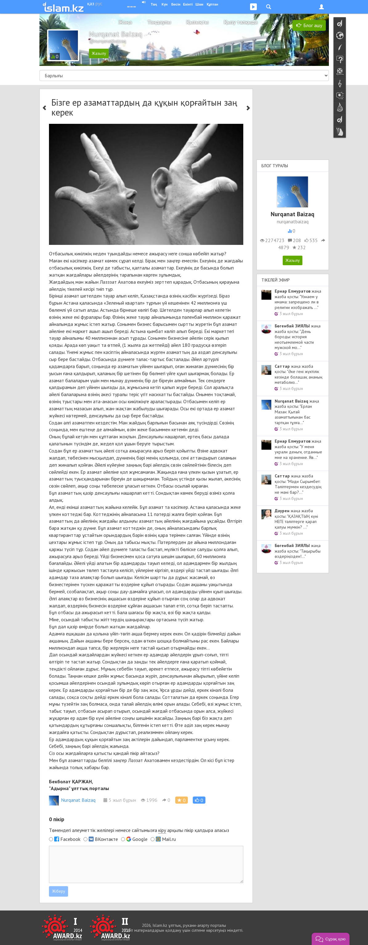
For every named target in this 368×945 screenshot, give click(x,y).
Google (140, 839)
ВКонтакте (106, 839)
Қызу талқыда (240, 22)
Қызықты (197, 22)
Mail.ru (169, 839)
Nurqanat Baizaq (72, 800)
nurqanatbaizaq (293, 221)
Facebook (70, 839)
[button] (199, 800)
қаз (90, 3)
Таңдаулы (159, 22)
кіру (162, 830)
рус (98, 3)
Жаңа (125, 22)
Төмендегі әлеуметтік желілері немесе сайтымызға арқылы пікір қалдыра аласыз (139, 830)
